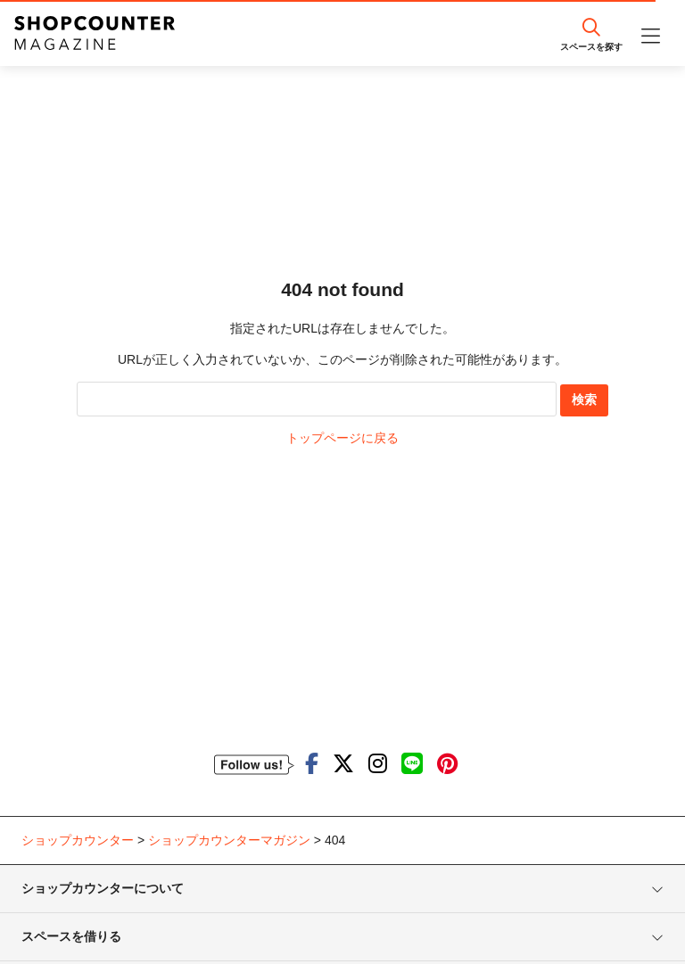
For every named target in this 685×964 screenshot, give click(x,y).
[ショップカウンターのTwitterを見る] (343, 764)
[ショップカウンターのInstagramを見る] (377, 764)
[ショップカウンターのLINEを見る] (412, 764)
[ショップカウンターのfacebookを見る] (311, 764)
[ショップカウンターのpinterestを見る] (447, 764)
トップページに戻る (342, 438)
